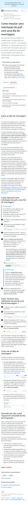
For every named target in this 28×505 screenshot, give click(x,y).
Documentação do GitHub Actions (10, 187)
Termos (14, 498)
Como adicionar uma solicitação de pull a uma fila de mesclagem (13, 199)
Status (2, 499)
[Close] (24, 2)
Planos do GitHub (20, 77)
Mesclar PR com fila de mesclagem (12, 18)
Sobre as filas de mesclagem (13, 117)
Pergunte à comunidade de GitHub (10, 485)
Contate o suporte (6, 487)
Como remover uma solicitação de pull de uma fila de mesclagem (12, 301)
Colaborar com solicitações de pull (12, 15)
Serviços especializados (15, 499)
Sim (4, 475)
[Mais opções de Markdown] (16, 87)
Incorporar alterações (9, 17)
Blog (23, 499)
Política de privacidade (6, 478)
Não (10, 475)
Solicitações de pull (8, 14)
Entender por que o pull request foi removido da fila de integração (13, 415)
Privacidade (20, 498)
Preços (7, 499)
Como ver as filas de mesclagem (10, 352)
